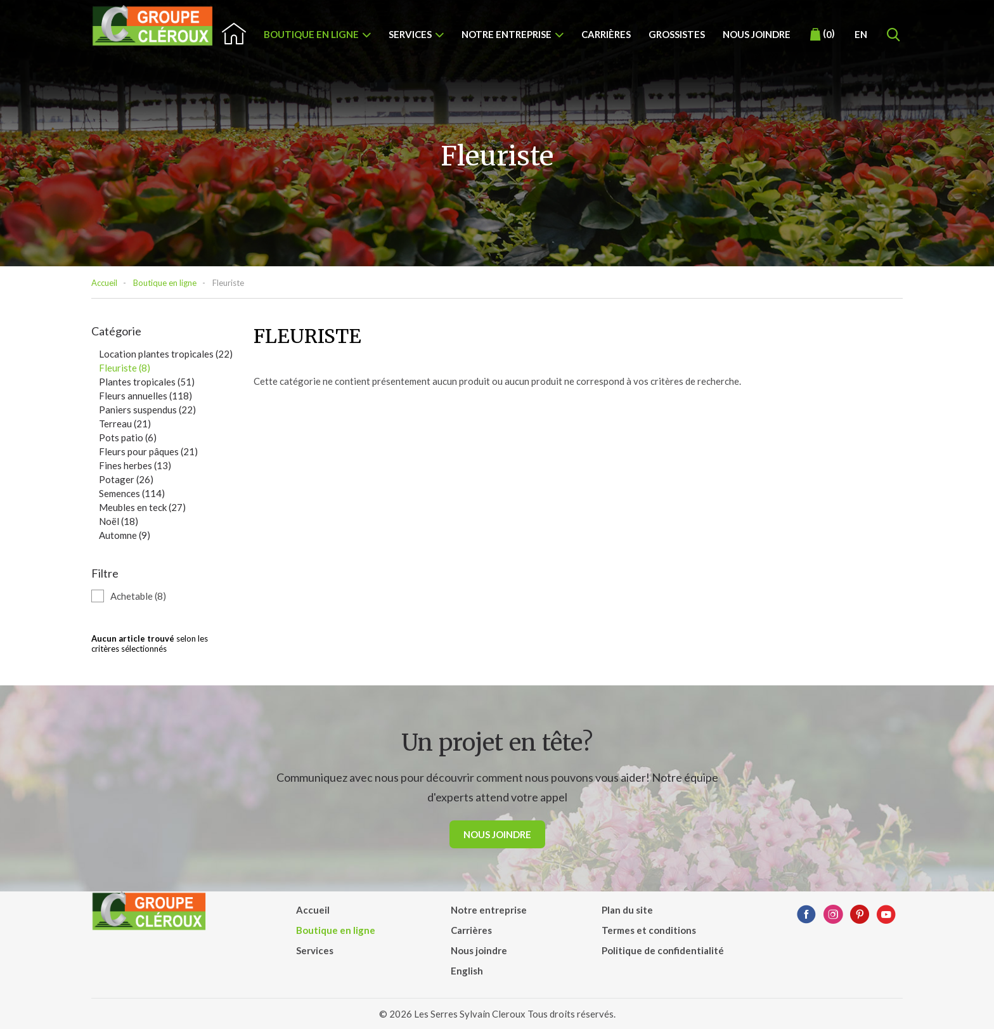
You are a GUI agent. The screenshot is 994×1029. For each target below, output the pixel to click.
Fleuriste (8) (124, 367)
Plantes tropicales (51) (147, 381)
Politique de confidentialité (663, 950)
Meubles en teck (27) (142, 507)
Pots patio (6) (128, 437)
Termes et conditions (649, 930)
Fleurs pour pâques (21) (148, 451)
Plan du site (627, 910)
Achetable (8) (138, 596)
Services (410, 34)
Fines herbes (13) (135, 465)
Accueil (104, 283)
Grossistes (677, 34)
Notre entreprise (507, 34)
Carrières (606, 34)
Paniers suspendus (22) (147, 409)
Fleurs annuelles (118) (145, 395)
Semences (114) (132, 493)
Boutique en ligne (311, 34)
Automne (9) (124, 535)
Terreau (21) (125, 423)
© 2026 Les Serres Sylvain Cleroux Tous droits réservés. (497, 1013)
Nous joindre (757, 34)
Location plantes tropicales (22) (166, 353)
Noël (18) (118, 521)
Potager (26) (126, 479)
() (822, 34)
